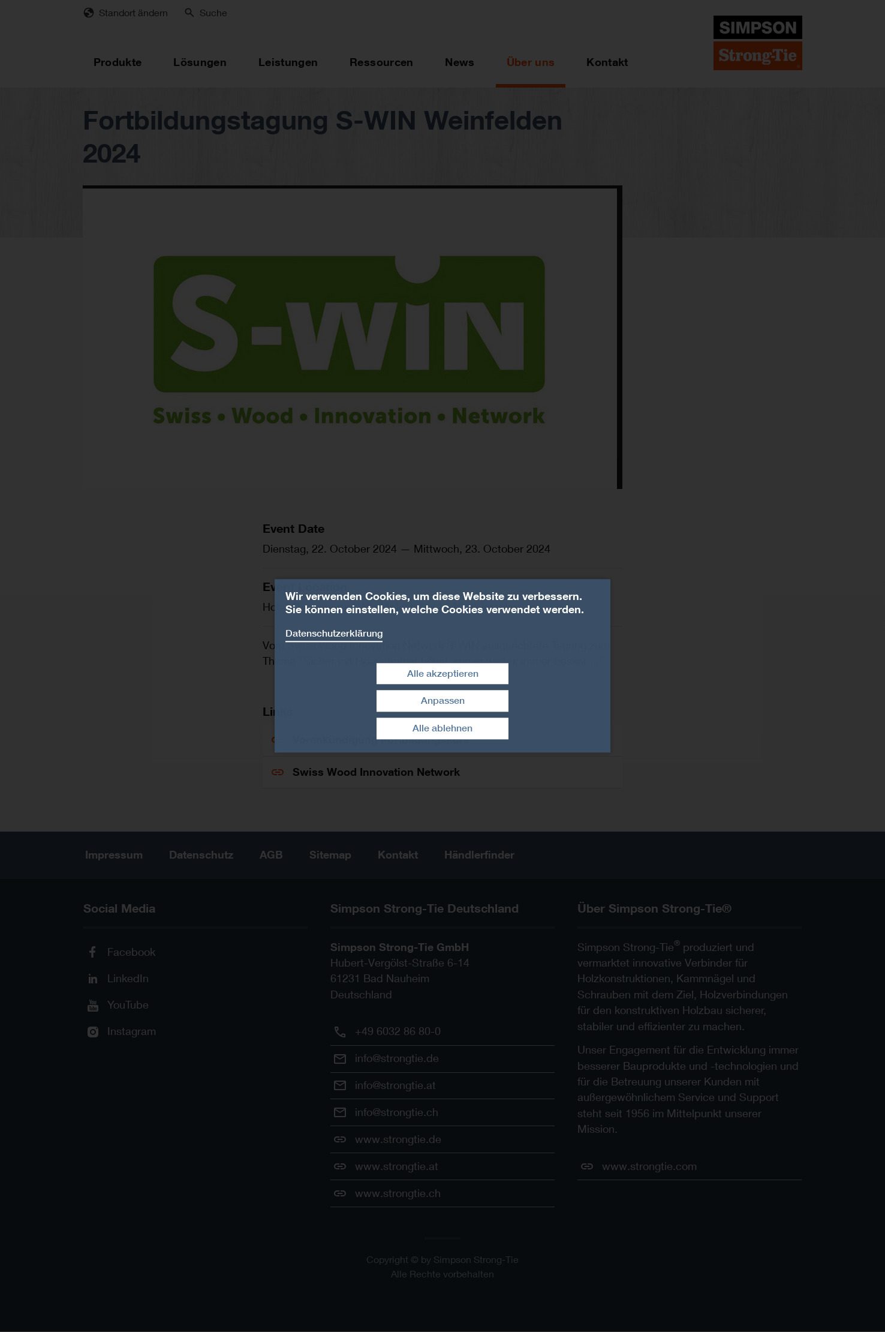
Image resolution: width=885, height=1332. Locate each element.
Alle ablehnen (442, 728)
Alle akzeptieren (442, 673)
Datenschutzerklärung (334, 633)
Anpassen (443, 701)
